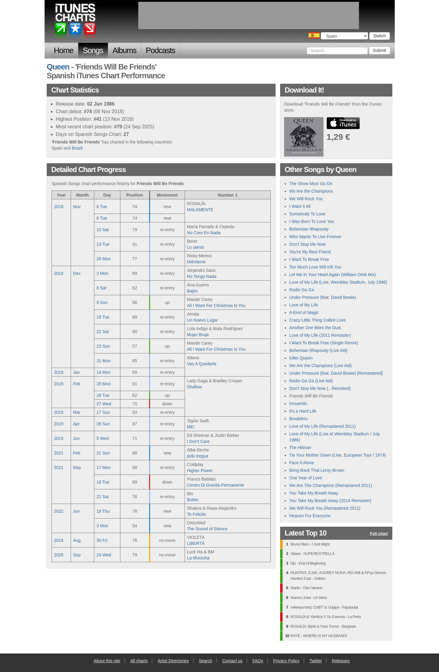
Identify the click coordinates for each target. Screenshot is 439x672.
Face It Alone (301, 462)
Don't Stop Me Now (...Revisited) (320, 388)
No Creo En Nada (204, 232)
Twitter (316, 660)
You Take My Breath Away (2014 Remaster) (330, 500)
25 (103, 383)
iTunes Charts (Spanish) (75, 22)
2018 (58, 206)
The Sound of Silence (207, 528)
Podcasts (160, 50)
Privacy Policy (286, 660)
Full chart (379, 534)
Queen (58, 66)
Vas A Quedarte (201, 363)
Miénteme (196, 261)
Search (205, 660)
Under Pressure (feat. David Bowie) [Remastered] (336, 373)
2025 (58, 554)
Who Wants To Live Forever (315, 236)
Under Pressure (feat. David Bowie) (322, 297)
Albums (124, 50)
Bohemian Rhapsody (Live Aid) (318, 350)
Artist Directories (173, 660)
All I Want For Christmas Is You (216, 305)
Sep (77, 554)
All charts (139, 660)
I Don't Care (198, 441)
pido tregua (197, 456)
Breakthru (298, 418)
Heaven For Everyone (309, 515)
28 (103, 423)
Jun (76, 438)
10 (102, 229)
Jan (76, 372)
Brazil (77, 148)
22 (102, 331)
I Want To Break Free (309, 259)
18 (102, 317)
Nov (77, 206)
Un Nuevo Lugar (202, 320)
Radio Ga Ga (301, 289)
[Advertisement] (248, 15)
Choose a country (314, 35)
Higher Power (200, 470)
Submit (379, 50)
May (77, 467)
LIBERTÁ (196, 543)
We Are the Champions (311, 191)
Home (63, 50)
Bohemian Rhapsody (309, 229)
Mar (76, 412)
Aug (77, 540)
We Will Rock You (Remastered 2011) (324, 508)
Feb (76, 383)
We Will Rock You (306, 198)
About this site (107, 660)
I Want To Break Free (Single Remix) (323, 342)
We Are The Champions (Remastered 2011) (330, 485)
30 (101, 540)
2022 (58, 511)
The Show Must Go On (310, 183)
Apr (76, 423)
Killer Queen (301, 358)
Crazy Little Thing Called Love (317, 320)
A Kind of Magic (304, 312)
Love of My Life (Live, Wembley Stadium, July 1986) (338, 282)
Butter (192, 499)
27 (103, 403)
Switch (379, 35)
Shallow (194, 386)
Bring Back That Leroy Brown (316, 470)
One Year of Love (305, 477)
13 (102, 244)
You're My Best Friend (310, 251)
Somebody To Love (307, 213)
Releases (341, 660)
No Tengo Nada (201, 276)
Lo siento (195, 247)
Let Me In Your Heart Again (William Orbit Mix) (332, 274)
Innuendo (298, 403)
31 (103, 360)
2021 (58, 453)
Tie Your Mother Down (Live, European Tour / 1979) (337, 455)
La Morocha (198, 557)
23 (103, 346)
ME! (191, 426)
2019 (58, 372)
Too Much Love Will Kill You (315, 267)
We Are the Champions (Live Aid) (320, 365)
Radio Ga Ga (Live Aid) (311, 380)
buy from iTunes (343, 123)
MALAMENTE (200, 209)
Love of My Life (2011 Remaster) (320, 335)
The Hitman (300, 447)
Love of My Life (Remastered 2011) (322, 426)
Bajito (192, 291)
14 (103, 372)
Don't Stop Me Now (307, 244)
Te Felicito (196, 514)
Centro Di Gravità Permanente (215, 485)
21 (103, 453)
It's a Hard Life (303, 411)
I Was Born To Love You (311, 221)
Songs (93, 50)
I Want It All (299, 206)
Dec (77, 273)
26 (103, 258)
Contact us (232, 660)
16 (102, 511)
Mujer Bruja (198, 334)
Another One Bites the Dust (315, 327)
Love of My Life (303, 304)
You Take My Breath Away (313, 493)
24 (103, 554)
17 (103, 412)
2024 (58, 540)
